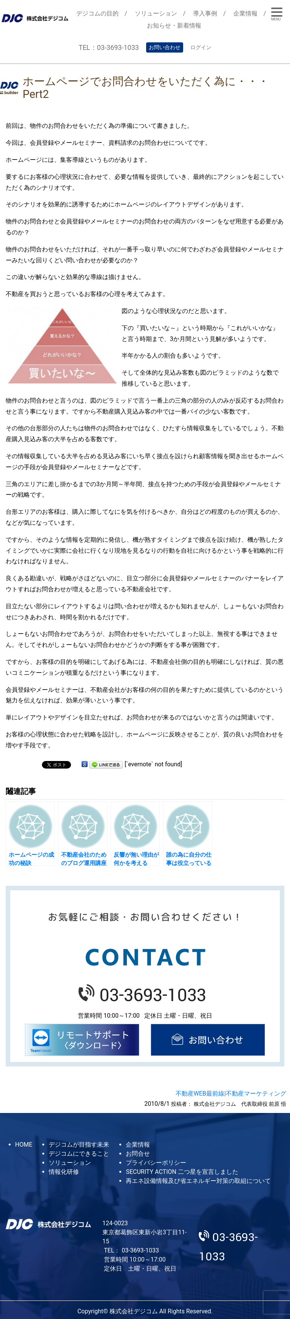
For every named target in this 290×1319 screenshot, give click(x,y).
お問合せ (138, 1153)
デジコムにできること (79, 1153)
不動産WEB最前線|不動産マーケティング (231, 1093)
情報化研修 (64, 1171)
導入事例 (205, 13)
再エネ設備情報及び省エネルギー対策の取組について (198, 1180)
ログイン (200, 47)
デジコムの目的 (97, 13)
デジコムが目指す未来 (79, 1144)
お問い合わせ (164, 47)
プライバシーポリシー (156, 1162)
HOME (23, 1144)
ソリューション (156, 13)
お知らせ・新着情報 (174, 25)
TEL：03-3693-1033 (109, 47)
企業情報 (245, 13)
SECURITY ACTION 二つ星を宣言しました (182, 1171)
